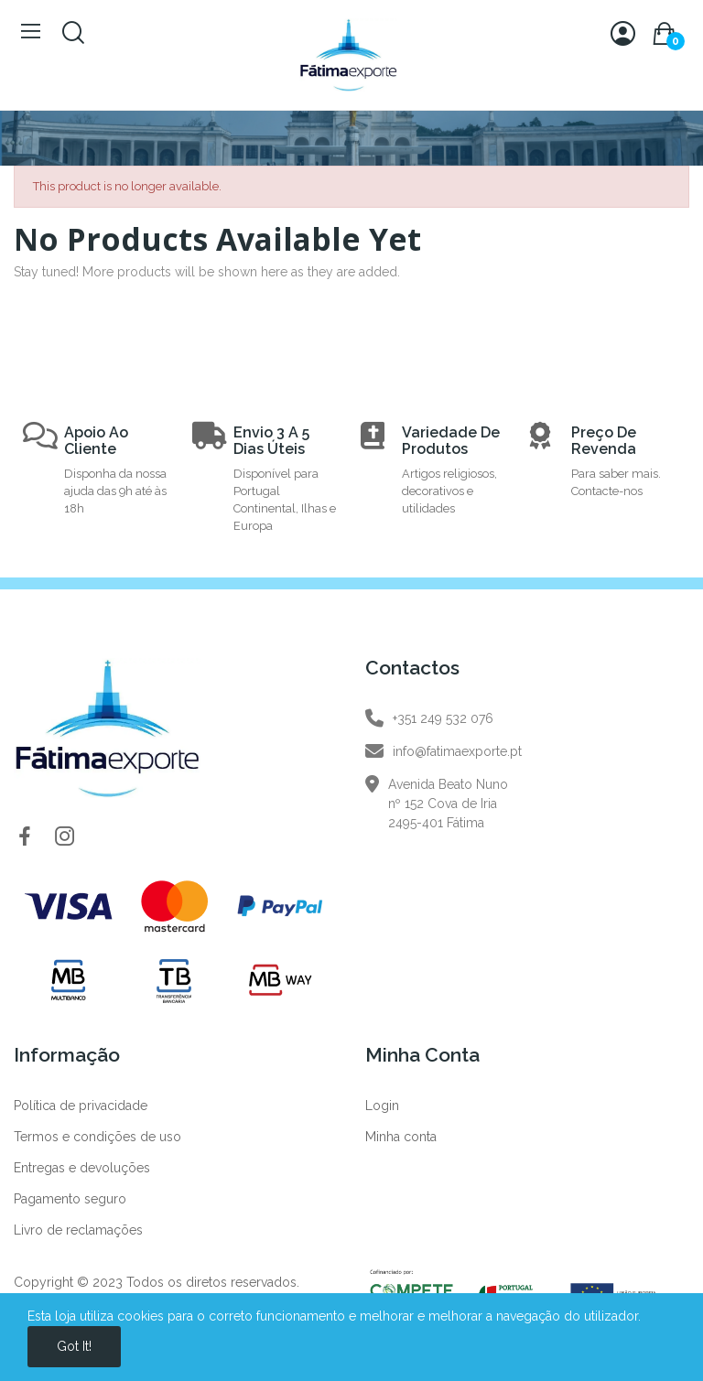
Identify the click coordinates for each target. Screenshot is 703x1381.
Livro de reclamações (78, 1230)
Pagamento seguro (70, 1199)
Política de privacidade (80, 1105)
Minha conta (401, 1136)
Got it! (74, 1346)
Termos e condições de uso (97, 1136)
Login (382, 1105)
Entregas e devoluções (82, 1167)
